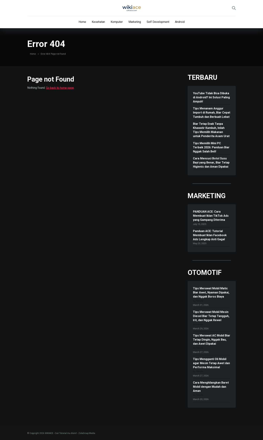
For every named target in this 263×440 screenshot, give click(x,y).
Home (82, 22)
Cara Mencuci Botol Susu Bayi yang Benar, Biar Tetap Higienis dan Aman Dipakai (211, 162)
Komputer (117, 22)
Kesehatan (98, 22)
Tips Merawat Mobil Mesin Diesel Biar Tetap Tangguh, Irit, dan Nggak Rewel (211, 316)
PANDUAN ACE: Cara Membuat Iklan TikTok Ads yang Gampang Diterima (211, 216)
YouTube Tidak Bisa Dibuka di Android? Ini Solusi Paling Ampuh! (211, 97)
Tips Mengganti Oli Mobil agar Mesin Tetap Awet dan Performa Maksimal (211, 363)
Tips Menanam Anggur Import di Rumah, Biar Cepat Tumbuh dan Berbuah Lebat (211, 112)
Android (180, 22)
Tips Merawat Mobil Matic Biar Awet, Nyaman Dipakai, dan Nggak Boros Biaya (211, 292)
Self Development (158, 22)
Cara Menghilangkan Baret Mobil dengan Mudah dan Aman (211, 387)
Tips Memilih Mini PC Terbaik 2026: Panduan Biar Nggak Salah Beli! (211, 147)
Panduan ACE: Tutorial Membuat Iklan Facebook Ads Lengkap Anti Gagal (210, 235)
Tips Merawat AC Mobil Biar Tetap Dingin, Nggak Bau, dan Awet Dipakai (211, 339)
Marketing (134, 22)
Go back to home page (60, 87)
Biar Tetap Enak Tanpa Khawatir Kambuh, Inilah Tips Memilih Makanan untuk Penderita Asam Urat (211, 130)
